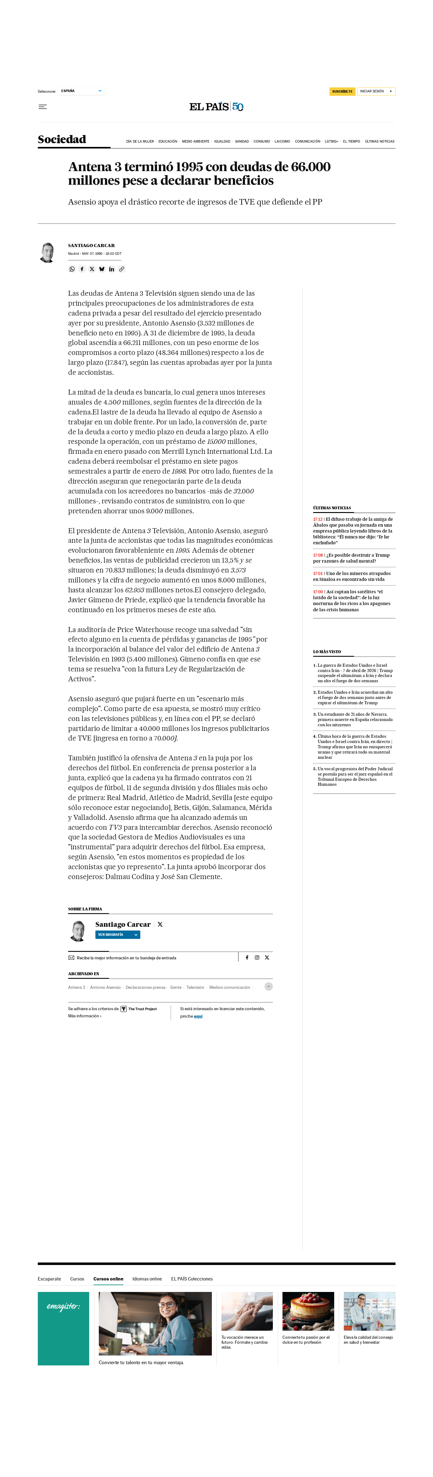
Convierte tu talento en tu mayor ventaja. (141, 1362)
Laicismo (282, 141)
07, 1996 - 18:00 (101, 254)
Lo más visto (327, 651)
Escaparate (49, 1278)
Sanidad (242, 141)
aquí (198, 1016)
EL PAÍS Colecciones (192, 1278)
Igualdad (222, 141)
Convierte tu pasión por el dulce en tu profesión (306, 1340)
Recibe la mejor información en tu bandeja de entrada (126, 957)
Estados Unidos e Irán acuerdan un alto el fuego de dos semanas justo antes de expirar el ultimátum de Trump (355, 697)
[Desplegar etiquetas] (269, 986)
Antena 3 (76, 987)
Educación (168, 141)
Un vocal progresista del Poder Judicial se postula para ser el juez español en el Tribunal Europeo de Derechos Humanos (355, 776)
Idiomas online (147, 1278)
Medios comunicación (229, 987)
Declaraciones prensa (145, 987)
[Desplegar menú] (43, 107)
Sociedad (62, 140)
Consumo (262, 141)
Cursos (77, 1278)
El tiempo (351, 141)
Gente (176, 987)
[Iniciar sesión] (376, 91)
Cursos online (108, 1278)
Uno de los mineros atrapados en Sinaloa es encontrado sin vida (352, 576)
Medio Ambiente (195, 141)
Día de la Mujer (140, 141)
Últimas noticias (380, 141)
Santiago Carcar (91, 245)
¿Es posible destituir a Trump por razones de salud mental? (351, 558)
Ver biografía (118, 934)
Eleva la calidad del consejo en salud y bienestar (368, 1340)
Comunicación (307, 141)
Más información (85, 1015)
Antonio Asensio (105, 987)
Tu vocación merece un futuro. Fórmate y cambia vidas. (244, 1342)
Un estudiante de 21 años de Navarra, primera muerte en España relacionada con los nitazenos (355, 719)
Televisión (195, 987)
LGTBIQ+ (332, 141)
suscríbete (342, 91)
